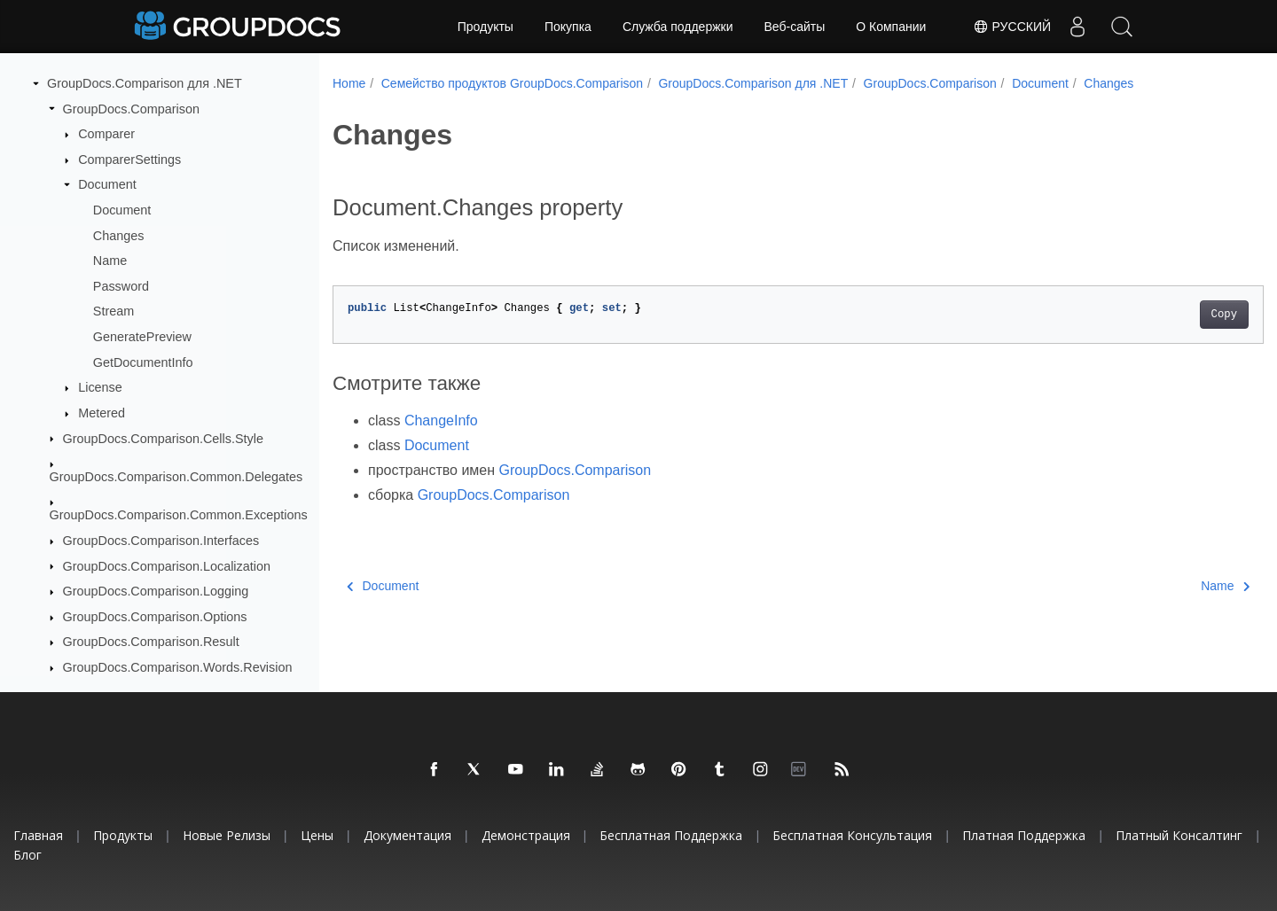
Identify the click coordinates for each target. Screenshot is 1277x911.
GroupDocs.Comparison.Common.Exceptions (179, 515)
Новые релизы (226, 835)
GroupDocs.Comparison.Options (155, 617)
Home (349, 83)
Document (107, 184)
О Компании (891, 26)
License (100, 387)
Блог (27, 854)
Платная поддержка (1023, 835)
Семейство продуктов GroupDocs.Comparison (512, 83)
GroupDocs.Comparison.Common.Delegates (176, 477)
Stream (113, 311)
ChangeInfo (441, 420)
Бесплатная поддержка (670, 835)
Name (110, 260)
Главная (38, 835)
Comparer (106, 134)
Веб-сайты (795, 26)
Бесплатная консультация (852, 835)
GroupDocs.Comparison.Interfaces (161, 540)
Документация (407, 835)
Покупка (567, 26)
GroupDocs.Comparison (131, 109)
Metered (101, 413)
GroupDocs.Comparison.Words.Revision (178, 667)
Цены (317, 835)
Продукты (485, 26)
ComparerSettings (129, 159)
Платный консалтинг (1179, 835)
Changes (119, 236)
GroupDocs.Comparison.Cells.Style (163, 439)
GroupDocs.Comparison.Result (151, 642)
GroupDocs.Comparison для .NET (144, 83)
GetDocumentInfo (143, 362)
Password (121, 286)
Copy (1159, 314)
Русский (1012, 27)
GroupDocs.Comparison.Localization (166, 566)
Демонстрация (526, 835)
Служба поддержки (678, 26)
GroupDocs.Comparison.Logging (156, 591)
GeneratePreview (142, 337)
